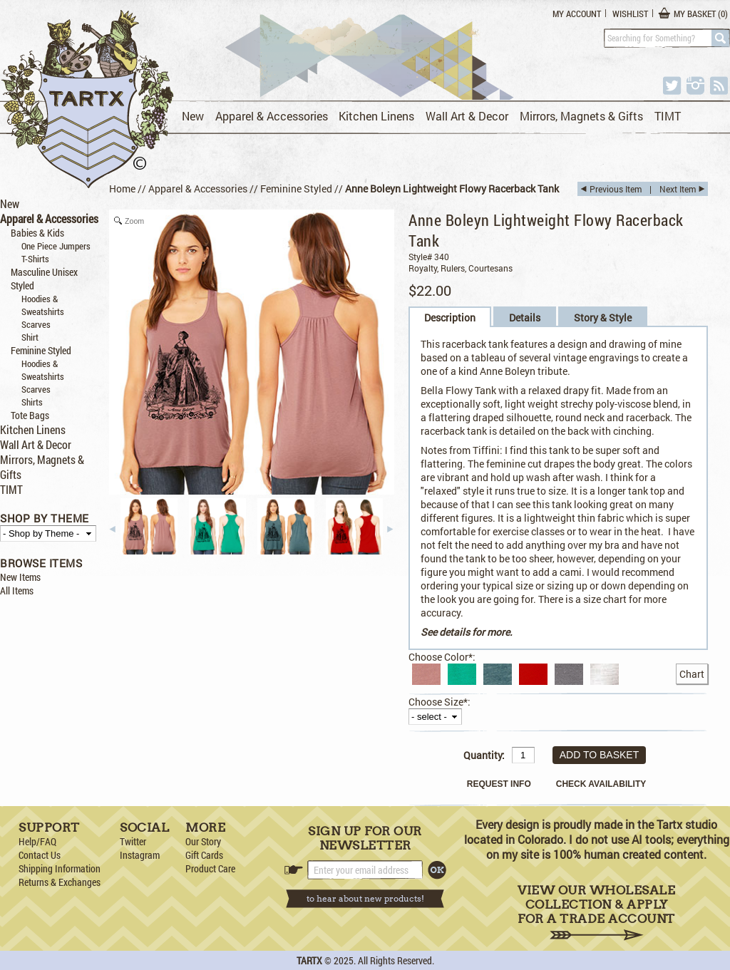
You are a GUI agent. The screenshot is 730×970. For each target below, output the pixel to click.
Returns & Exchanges (60, 882)
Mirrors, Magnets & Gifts (581, 115)
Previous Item (616, 189)
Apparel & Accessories (271, 115)
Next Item (677, 189)
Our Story (203, 841)
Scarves (36, 324)
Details (524, 317)
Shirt (29, 337)
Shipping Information (60, 868)
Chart (691, 674)
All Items (17, 590)
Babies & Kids (37, 232)
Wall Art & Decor (467, 115)
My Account (576, 13)
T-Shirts (35, 258)
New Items (20, 577)
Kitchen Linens (376, 115)
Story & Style (603, 317)
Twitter (133, 841)
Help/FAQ (37, 841)
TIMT (667, 115)
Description (449, 317)
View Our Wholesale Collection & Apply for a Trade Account (596, 912)
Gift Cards (204, 855)
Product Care (210, 868)
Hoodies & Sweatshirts (42, 305)
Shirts (32, 402)
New (193, 115)
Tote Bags (30, 415)
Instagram (140, 855)
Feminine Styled (41, 350)
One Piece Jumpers (56, 245)
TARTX (309, 960)
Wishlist (630, 13)
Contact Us (40, 855)
